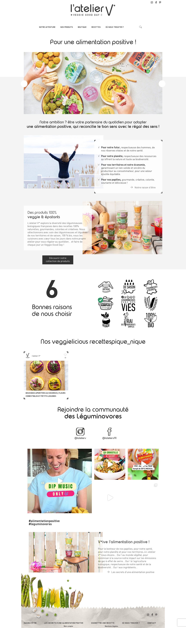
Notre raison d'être (143, 185)
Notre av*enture (47, 27)
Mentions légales (111, 626)
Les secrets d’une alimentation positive (63, 623)
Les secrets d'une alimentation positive (130, 569)
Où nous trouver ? (131, 623)
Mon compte (68, 626)
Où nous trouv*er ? (115, 27)
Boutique (82, 27)
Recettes (96, 27)
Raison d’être (30, 623)
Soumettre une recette (102, 623)
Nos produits (66, 27)
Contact (152, 623)
